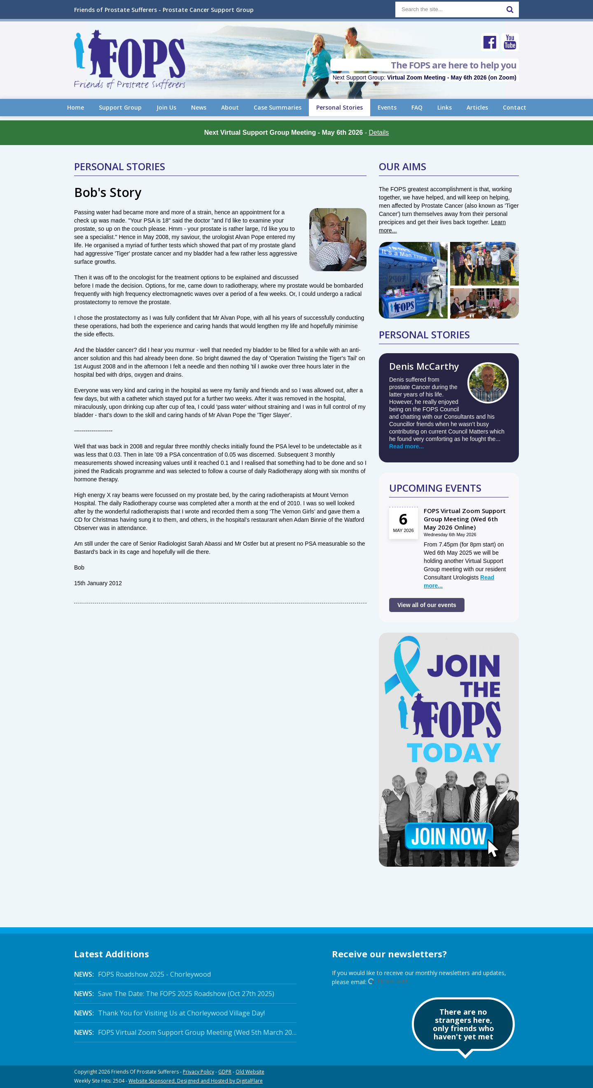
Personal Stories (339, 107)
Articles (477, 107)
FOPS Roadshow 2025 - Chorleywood (142, 974)
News (198, 107)
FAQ (417, 107)
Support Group (120, 107)
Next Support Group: (424, 77)
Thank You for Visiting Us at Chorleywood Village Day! (169, 1013)
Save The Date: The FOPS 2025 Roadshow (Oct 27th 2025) (174, 993)
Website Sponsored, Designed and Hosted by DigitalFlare (195, 1080)
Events (387, 107)
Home (75, 107)
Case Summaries (277, 107)
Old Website (250, 1071)
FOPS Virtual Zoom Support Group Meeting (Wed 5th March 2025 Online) (185, 1032)
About (230, 107)
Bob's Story (107, 192)
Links (444, 107)
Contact (514, 107)
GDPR (224, 1071)
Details (379, 132)
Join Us (166, 107)
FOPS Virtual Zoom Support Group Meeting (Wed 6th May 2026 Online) (465, 518)
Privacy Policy (198, 1071)
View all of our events (426, 605)
